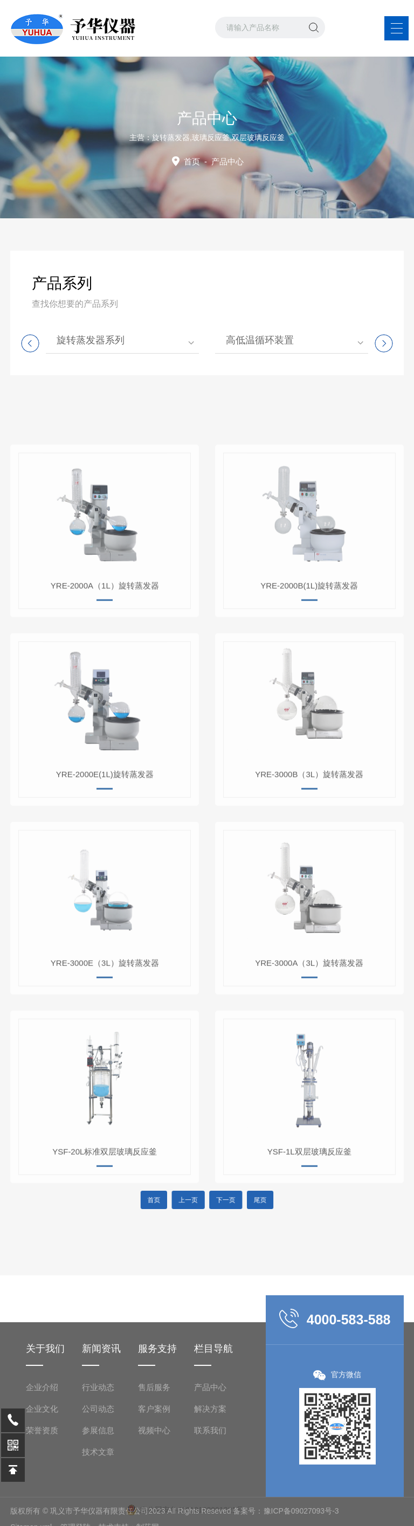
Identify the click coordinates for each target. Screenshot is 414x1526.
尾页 (239, 1200)
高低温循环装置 (260, 340)
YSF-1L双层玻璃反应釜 (309, 1236)
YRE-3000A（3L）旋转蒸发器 (309, 1047)
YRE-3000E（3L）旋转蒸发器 (105, 1047)
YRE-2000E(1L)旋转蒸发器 (105, 859)
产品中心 (210, 1494)
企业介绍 (42, 1494)
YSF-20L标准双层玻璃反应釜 (104, 1236)
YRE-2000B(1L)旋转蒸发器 (309, 670)
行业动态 (98, 1494)
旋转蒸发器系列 (91, 340)
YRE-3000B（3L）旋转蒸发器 (309, 859)
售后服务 (154, 1494)
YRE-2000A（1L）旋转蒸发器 (105, 670)
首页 (192, 161)
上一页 (196, 1200)
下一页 (218, 1200)
